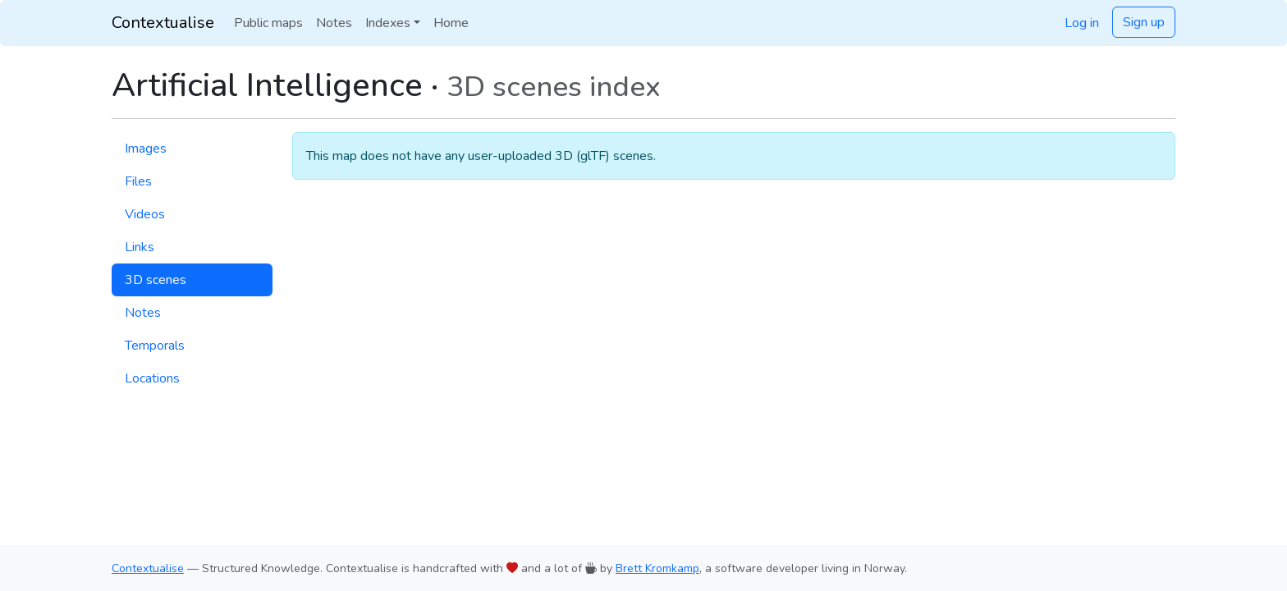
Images (146, 149)
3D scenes (155, 280)
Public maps (268, 23)
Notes (334, 23)
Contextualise (163, 22)
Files (138, 181)
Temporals (155, 346)
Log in (1082, 23)
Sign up (1144, 22)
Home (451, 23)
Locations (152, 378)
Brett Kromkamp (657, 568)
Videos (145, 214)
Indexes (387, 23)
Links (139, 247)
